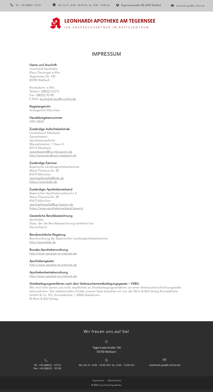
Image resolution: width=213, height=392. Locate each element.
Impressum (98, 380)
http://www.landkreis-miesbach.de (52, 155)
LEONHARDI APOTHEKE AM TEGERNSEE (110, 20)
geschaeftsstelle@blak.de (46, 178)
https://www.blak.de (43, 182)
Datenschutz (114, 380)
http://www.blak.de (42, 242)
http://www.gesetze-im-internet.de (53, 253)
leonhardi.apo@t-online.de (190, 5)
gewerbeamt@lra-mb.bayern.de (50, 152)
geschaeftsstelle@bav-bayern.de (51, 204)
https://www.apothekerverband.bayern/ (56, 208)
